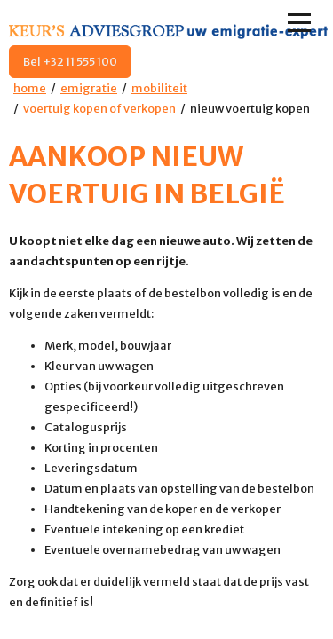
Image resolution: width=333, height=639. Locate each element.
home (29, 88)
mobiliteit (159, 88)
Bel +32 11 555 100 (70, 61)
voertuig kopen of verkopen (99, 108)
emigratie (88, 88)
